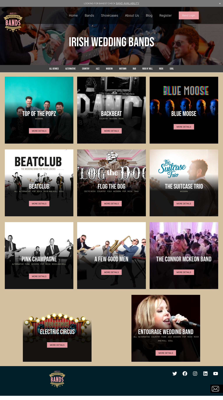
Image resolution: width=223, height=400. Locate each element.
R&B (134, 68)
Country (85, 68)
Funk (27, 264)
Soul (172, 68)
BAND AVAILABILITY (127, 3)
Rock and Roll (51, 191)
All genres (54, 68)
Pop (34, 191)
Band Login (188, 15)
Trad (136, 191)
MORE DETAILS (39, 131)
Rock (161, 68)
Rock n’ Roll (147, 68)
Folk (109, 191)
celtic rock (90, 191)
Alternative (70, 68)
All (16, 191)
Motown (122, 68)
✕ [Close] (220, 3)
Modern (109, 68)
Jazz (98, 68)
